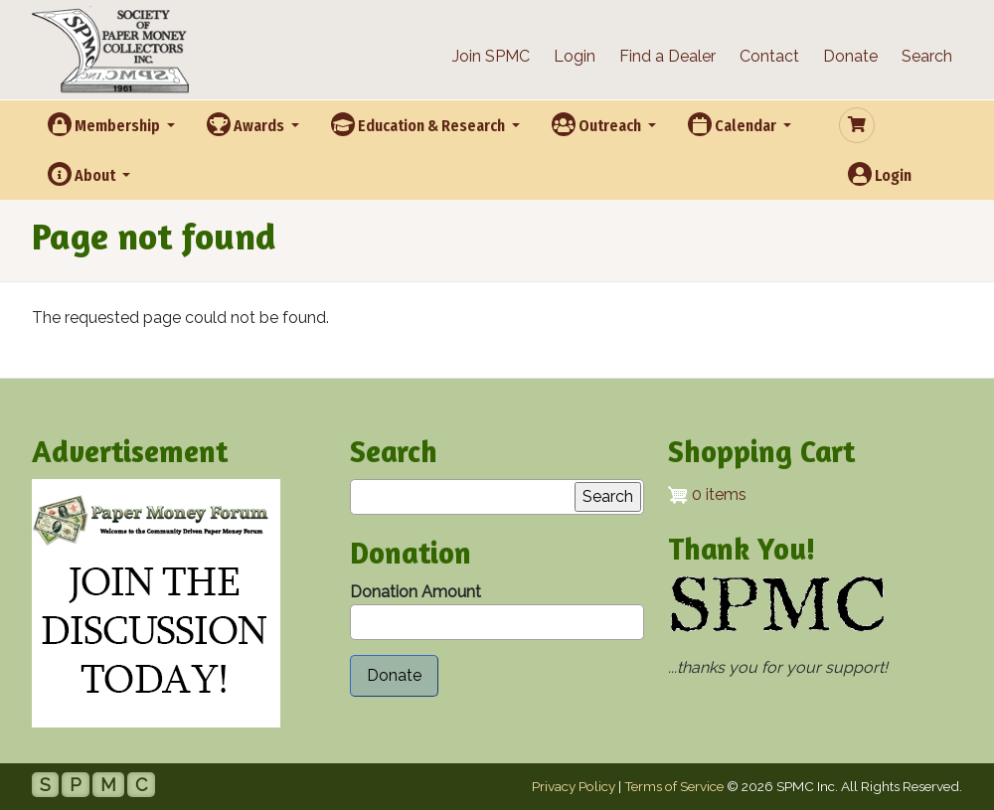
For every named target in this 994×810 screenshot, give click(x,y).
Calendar (733, 124)
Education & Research (419, 124)
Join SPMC (491, 56)
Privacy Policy (573, 786)
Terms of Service (674, 786)
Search (927, 56)
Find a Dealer (667, 56)
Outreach (598, 124)
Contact (769, 56)
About (83, 174)
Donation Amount (415, 591)
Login (574, 56)
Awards (247, 124)
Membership (105, 124)
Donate (850, 56)
